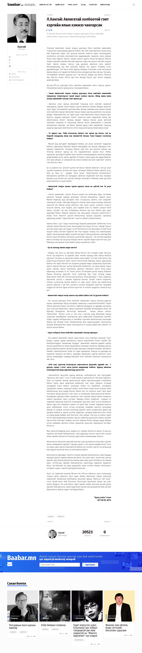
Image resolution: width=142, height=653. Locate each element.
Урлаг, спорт (73, 5)
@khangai (21, 49)
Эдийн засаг (60, 5)
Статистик (93, 5)
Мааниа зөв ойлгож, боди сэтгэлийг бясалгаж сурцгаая (117, 628)
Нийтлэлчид (105, 5)
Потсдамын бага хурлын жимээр (22, 626)
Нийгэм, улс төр (45, 5)
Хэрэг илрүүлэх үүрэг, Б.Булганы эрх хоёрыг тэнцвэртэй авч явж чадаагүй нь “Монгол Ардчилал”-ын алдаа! (85, 630)
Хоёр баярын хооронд (53, 625)
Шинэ (12, 74)
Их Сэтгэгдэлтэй (16, 80)
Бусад (83, 5)
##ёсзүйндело (79, 640)
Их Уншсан (14, 77)
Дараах (107, 15)
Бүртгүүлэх (90, 564)
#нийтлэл (61, 516)
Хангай (50, 30)
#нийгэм (50, 516)
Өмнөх (50, 15)
